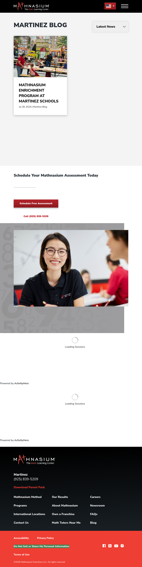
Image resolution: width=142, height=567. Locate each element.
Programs (20, 505)
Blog (93, 523)
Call (36, 216)
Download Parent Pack (29, 487)
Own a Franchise (63, 514)
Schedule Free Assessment (36, 203)
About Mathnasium (65, 505)
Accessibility (21, 538)
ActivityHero (21, 383)
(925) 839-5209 (26, 479)
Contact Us (21, 523)
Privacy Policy (45, 538)
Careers (95, 497)
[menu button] (110, 6)
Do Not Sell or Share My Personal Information (41, 546)
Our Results (60, 497)
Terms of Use (21, 554)
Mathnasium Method (28, 497)
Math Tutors (66, 523)
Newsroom (97, 505)
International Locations (29, 514)
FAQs (93, 514)
